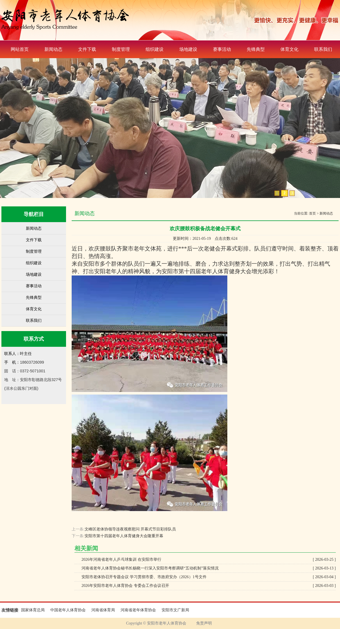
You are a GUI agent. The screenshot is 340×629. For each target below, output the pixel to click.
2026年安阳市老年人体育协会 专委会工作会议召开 (208, 585)
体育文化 (289, 49)
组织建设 (155, 49)
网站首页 (20, 49)
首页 (312, 213)
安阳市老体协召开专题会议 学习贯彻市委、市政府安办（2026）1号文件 (208, 577)
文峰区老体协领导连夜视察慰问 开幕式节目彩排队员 (130, 529)
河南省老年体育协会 (138, 610)
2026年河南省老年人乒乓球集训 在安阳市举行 (208, 559)
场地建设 (188, 49)
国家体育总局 (33, 610)
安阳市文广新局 (175, 610)
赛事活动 (222, 49)
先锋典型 (256, 49)
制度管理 (121, 49)
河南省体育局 (103, 610)
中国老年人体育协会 (68, 610)
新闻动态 (53, 49)
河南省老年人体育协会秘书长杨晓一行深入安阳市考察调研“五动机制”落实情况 (208, 568)
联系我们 (34, 320)
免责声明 (204, 623)
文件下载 (87, 49)
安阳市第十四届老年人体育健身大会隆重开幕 (124, 536)
